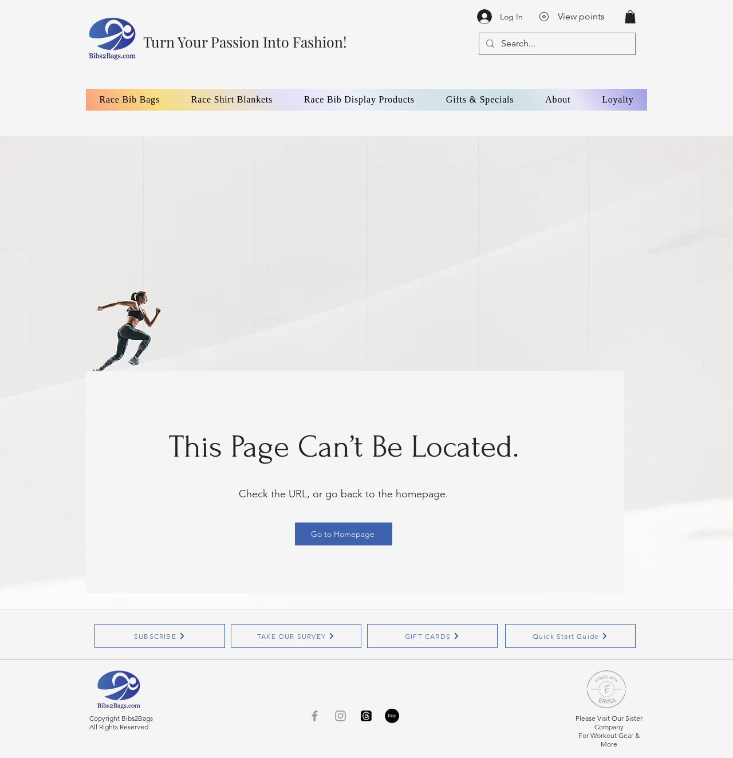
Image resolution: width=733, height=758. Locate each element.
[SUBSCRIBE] (159, 636)
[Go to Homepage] (343, 534)
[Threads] (366, 716)
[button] (630, 16)
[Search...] (556, 43)
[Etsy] (392, 716)
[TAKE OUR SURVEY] (296, 636)
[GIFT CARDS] (432, 636)
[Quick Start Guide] (570, 636)
